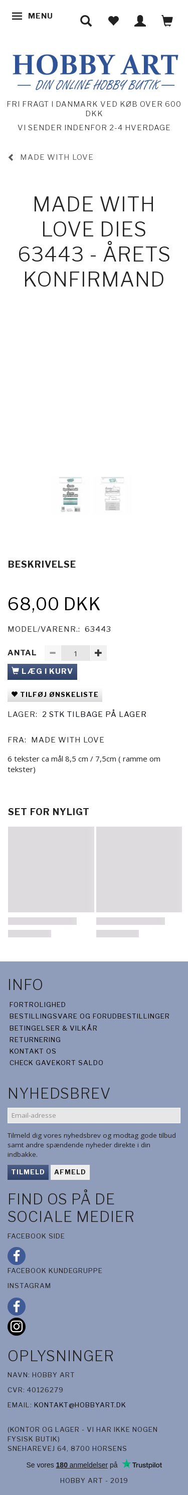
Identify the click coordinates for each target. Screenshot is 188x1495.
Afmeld (70, 1172)
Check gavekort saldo (57, 1063)
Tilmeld (28, 1172)
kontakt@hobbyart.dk (80, 1405)
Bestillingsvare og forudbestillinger (90, 1016)
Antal (23, 652)
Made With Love (68, 739)
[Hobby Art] (94, 70)
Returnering (35, 1040)
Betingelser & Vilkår (54, 1028)
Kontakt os (33, 1051)
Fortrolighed (38, 1005)
